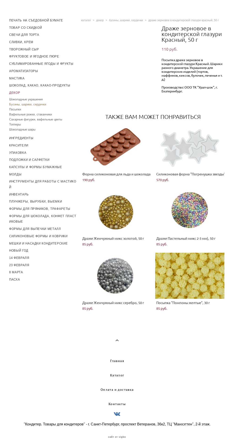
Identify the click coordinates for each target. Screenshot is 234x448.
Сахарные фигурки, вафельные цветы (35, 119)
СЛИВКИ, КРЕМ (21, 42)
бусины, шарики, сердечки (126, 20)
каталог (86, 20)
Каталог (117, 375)
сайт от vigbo (117, 437)
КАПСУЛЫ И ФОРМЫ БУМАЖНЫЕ (35, 167)
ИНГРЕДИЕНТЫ (21, 138)
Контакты (117, 404)
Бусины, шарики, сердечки (27, 104)
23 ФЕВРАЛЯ (19, 265)
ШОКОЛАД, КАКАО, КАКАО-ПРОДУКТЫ (39, 85)
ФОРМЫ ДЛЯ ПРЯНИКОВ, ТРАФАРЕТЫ (39, 209)
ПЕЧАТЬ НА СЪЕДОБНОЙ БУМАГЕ (36, 20)
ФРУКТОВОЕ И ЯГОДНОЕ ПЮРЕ (34, 56)
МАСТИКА (17, 78)
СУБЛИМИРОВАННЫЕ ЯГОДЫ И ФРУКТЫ (41, 64)
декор (100, 20)
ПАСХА (14, 279)
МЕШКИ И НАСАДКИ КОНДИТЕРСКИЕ (38, 243)
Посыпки (15, 109)
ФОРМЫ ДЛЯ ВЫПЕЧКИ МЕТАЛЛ (35, 229)
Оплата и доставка (117, 390)
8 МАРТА (16, 272)
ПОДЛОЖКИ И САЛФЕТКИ (29, 160)
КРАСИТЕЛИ (18, 145)
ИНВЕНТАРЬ (19, 194)
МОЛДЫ (15, 174)
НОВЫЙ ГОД (18, 251)
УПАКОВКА (17, 153)
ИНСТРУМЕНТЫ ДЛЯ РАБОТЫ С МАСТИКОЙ (42, 184)
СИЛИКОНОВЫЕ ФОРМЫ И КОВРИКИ (38, 236)
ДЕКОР (14, 93)
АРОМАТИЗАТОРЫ (23, 71)
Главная (117, 361)
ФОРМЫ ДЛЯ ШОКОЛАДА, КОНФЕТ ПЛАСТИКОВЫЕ (42, 219)
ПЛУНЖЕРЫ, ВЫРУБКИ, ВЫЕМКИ (35, 201)
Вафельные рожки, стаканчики (30, 114)
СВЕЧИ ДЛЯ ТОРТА (24, 35)
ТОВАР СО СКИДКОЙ (25, 28)
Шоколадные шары (22, 129)
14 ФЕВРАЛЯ (19, 258)
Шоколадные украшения (26, 99)
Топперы (15, 124)
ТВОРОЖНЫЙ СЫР (24, 49)
